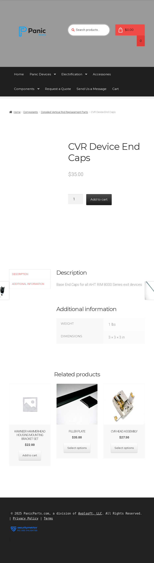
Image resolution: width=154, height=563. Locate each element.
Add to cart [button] (29, 455)
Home (19, 74)
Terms (48, 518)
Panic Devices (40, 74)
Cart (115, 89)
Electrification (71, 74)
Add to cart (98, 199)
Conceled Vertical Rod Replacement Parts (64, 112)
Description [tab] (20, 274)
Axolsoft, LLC (90, 513)
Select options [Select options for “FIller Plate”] (77, 447)
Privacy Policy (25, 518)
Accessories (102, 74)
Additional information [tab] (28, 283)
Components (24, 89)
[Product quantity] (75, 199)
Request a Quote (58, 89)
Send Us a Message (91, 89)
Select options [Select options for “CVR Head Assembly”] (124, 447)
